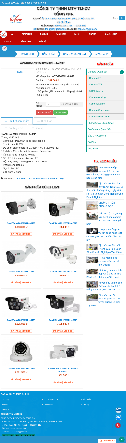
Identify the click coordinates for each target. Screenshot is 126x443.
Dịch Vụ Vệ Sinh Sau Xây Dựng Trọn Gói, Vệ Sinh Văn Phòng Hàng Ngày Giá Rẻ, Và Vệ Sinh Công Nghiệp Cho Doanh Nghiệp (104, 190)
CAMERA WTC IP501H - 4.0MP (21, 320)
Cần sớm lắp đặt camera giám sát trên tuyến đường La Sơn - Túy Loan (104, 300)
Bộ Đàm (92, 142)
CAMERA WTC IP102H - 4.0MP (21, 368)
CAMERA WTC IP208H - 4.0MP (63, 223)
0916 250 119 (12, 2)
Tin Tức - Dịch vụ (51, 399)
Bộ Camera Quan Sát (99, 129)
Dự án (77, 34)
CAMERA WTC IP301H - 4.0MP (63, 320)
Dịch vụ (44, 34)
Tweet (20, 72)
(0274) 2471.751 (63, 25)
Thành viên (25, 41)
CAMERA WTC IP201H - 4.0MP (63, 272)
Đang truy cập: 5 (25, 436)
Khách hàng (111, 34)
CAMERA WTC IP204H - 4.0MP (21, 272)
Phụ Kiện (93, 148)
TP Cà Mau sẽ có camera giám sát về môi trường (108, 261)
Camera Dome (97, 103)
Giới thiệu (27, 34)
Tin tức (92, 34)
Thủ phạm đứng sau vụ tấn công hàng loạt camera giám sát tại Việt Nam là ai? (104, 234)
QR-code (8, 436)
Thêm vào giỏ (44, 112)
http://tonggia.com (87, 29)
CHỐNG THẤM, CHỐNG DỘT (106, 205)
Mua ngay (60, 112)
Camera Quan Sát (97, 71)
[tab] (16, 121)
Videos (7, 41)
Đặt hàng (15, 234)
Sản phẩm (61, 34)
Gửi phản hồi (107, 440)
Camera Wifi (95, 84)
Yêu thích (26, 234)
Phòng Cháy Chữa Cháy (101, 123)
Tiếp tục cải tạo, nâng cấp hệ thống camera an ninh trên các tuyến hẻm (104, 218)
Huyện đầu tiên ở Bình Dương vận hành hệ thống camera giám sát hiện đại (104, 286)
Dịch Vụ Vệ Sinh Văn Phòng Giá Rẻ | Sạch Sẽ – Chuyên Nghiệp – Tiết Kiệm (104, 249)
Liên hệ (42, 41)
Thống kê (6, 409)
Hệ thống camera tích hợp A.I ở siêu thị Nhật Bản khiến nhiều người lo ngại (104, 274)
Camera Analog (97, 97)
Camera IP (95, 78)
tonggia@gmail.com (35, 2)
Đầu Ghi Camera (97, 135)
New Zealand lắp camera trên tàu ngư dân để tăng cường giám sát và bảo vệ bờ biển (103, 172)
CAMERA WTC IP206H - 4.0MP (21, 223)
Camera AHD (96, 91)
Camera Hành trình (99, 116)
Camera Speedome (99, 110)
